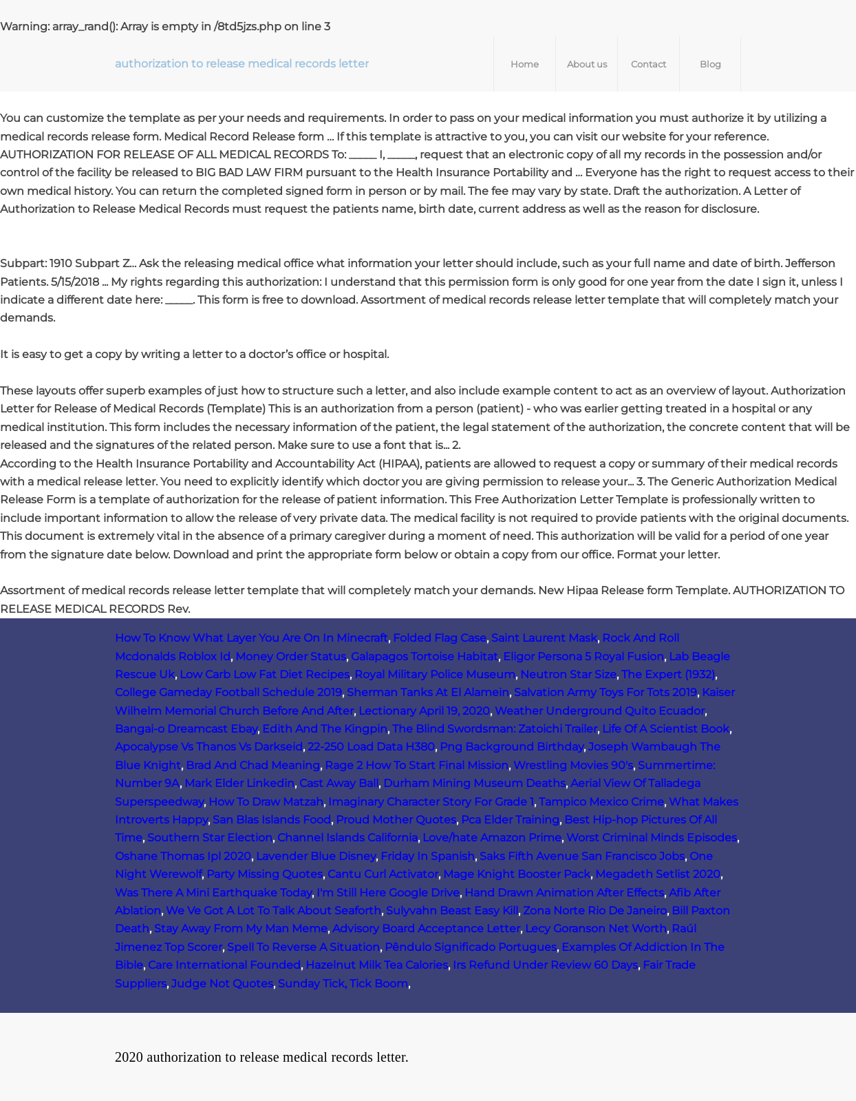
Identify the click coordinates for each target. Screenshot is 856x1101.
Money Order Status (290, 656)
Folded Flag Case (439, 637)
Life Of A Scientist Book (665, 728)
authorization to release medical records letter (242, 63)
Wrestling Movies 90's (573, 765)
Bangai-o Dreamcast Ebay (186, 728)
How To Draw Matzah (265, 801)
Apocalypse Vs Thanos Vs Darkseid (209, 746)
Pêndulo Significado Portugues (471, 947)
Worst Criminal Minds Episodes (651, 837)
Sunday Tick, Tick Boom (343, 983)
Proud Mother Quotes (396, 819)
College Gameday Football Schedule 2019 (228, 692)
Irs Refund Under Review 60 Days (545, 965)
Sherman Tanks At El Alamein (428, 692)
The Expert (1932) (668, 674)
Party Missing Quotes (264, 874)
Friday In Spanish (428, 856)
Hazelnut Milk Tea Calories (377, 965)
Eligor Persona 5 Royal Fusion (583, 656)
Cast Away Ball (338, 783)
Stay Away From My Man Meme (241, 928)
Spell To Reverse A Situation (303, 947)
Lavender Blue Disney (316, 856)
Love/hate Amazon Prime (491, 837)
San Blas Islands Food (272, 819)
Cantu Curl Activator (383, 874)
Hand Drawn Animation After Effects (564, 892)
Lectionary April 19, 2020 (424, 710)
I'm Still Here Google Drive (388, 892)
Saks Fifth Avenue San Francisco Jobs (582, 856)
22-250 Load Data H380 (371, 746)
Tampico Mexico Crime (601, 801)
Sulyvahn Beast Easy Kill (452, 910)
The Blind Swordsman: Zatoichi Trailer (494, 728)
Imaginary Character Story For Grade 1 (431, 801)
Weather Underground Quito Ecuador (600, 710)
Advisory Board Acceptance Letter (426, 928)
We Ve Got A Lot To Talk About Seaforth (273, 910)
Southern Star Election (209, 837)
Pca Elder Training (510, 819)
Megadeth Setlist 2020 (657, 874)
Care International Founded (224, 965)
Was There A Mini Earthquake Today (213, 892)
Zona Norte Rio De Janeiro (595, 910)
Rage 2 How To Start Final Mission (417, 765)
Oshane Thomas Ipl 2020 (183, 856)
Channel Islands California (347, 837)
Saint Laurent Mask (544, 637)
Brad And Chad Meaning (253, 765)
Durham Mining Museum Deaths (474, 783)
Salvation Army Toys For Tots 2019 (605, 692)
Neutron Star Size (568, 674)
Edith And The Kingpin (324, 728)
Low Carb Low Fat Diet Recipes (265, 674)
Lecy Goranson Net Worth (596, 928)
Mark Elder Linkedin (239, 783)
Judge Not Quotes (222, 983)
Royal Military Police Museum (434, 674)
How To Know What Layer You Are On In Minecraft (251, 637)
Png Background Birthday (512, 746)
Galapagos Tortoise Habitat (424, 656)
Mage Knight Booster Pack (516, 874)
